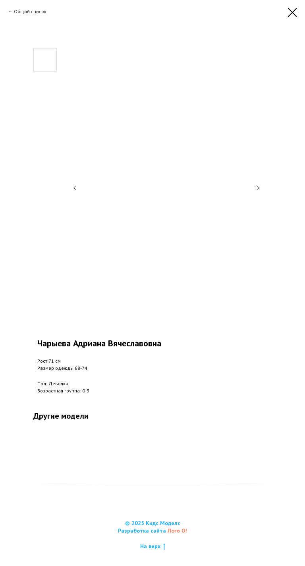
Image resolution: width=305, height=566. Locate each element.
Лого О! (177, 530)
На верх (152, 546)
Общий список (30, 11)
